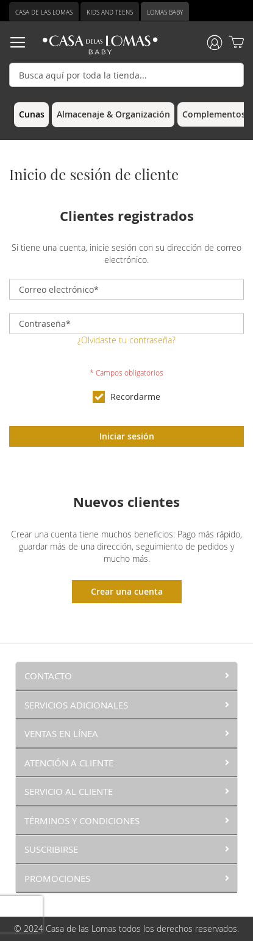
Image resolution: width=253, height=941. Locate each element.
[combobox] (126, 75)
